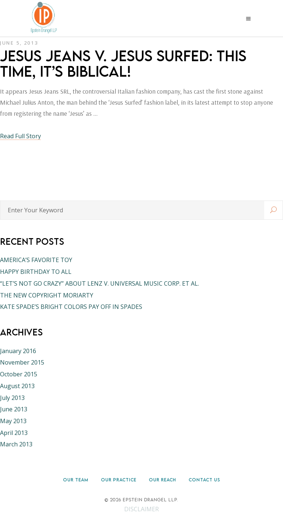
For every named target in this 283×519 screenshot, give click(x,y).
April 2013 (14, 432)
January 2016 (18, 351)
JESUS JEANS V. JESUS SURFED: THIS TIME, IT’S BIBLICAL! (123, 63)
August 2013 (17, 386)
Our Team (75, 480)
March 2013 (16, 444)
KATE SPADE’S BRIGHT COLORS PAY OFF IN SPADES (71, 306)
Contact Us (204, 480)
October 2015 (18, 374)
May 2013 (13, 421)
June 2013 (13, 409)
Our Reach (162, 480)
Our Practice (118, 480)
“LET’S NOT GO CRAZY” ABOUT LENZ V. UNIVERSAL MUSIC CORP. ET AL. (99, 283)
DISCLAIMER (141, 509)
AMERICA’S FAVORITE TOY (36, 260)
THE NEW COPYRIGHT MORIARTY (46, 295)
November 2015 (22, 362)
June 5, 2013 (19, 42)
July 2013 (12, 397)
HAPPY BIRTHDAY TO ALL (35, 271)
